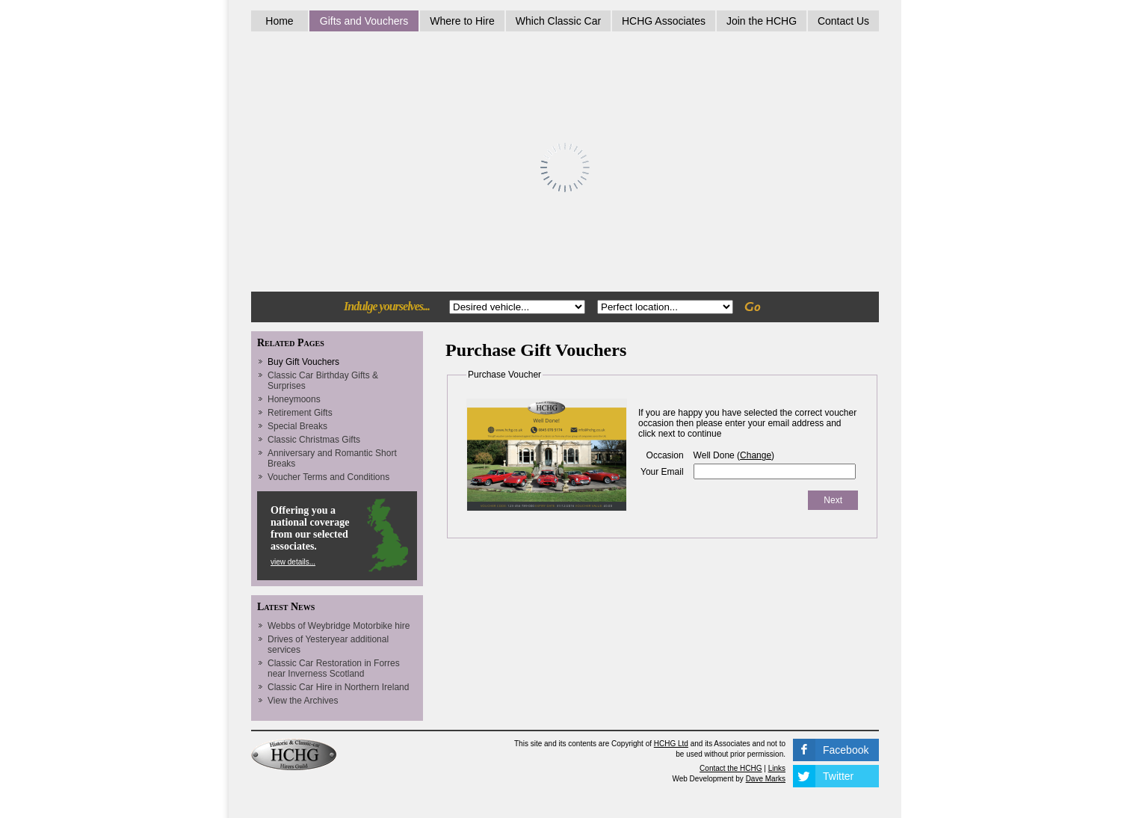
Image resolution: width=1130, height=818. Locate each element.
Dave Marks (765, 779)
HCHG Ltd (671, 743)
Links (776, 768)
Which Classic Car (558, 21)
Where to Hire (462, 21)
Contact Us (843, 21)
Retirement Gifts (300, 413)
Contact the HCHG (731, 768)
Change (755, 455)
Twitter (838, 776)
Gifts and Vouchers (364, 21)
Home (279, 21)
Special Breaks (297, 426)
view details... (293, 562)
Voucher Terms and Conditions (328, 477)
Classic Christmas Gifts (314, 439)
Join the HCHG (761, 21)
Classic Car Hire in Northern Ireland (338, 687)
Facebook (845, 750)
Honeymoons (294, 399)
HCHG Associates (664, 21)
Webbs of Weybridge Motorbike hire (339, 626)
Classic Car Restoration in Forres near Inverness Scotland (334, 668)
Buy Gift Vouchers (303, 362)
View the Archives (303, 700)
